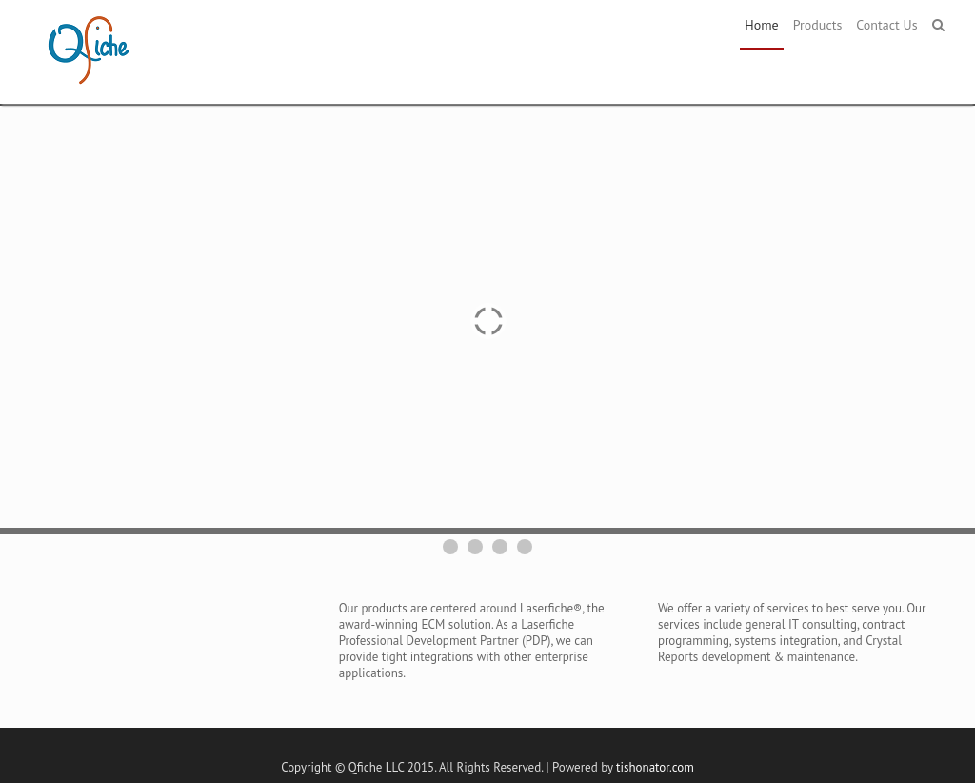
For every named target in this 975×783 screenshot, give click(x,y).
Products (818, 24)
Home (761, 24)
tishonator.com (655, 767)
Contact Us (886, 24)
